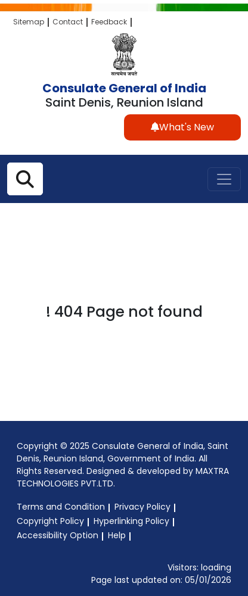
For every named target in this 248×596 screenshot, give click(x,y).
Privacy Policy (142, 507)
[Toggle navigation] (224, 179)
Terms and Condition (61, 507)
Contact (67, 22)
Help (117, 535)
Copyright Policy (50, 521)
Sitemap (28, 22)
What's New (182, 127)
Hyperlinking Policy (131, 521)
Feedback (109, 22)
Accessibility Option (57, 535)
